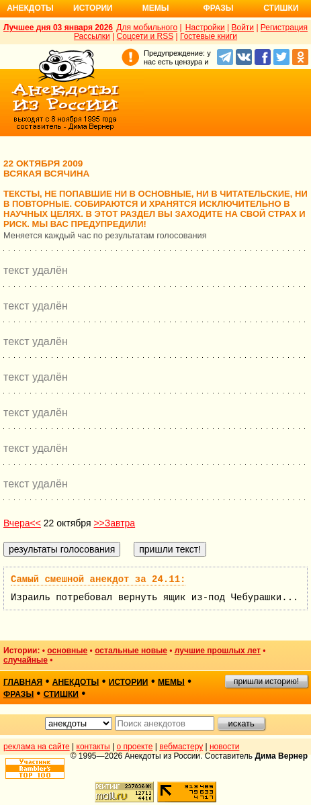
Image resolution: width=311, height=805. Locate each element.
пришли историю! (266, 681)
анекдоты (75, 682)
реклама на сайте (36, 746)
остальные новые (131, 650)
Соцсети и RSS (145, 36)
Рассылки (92, 36)
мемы (171, 682)
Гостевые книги (208, 36)
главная (22, 682)
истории (128, 682)
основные (67, 650)
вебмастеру (181, 746)
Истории (93, 8)
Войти (242, 27)
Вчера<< (22, 523)
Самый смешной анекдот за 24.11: (98, 579)
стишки (61, 694)
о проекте (135, 746)
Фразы (218, 8)
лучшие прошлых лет (218, 650)
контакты (93, 746)
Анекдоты (30, 8)
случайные (25, 660)
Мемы (155, 8)
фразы (18, 694)
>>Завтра (114, 523)
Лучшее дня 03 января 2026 (58, 27)
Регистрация (284, 27)
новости (224, 746)
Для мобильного (146, 27)
